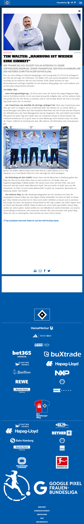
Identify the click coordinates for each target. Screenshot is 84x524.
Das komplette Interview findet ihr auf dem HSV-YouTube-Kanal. (32, 221)
